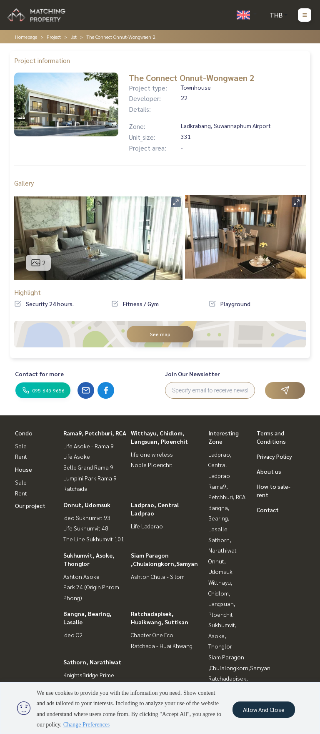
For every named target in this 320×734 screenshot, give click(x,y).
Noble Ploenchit (151, 464)
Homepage (26, 36)
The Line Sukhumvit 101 (93, 539)
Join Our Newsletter (192, 373)
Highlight (27, 292)
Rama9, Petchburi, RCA (94, 433)
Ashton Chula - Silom (158, 576)
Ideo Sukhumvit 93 (86, 517)
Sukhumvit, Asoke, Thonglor (222, 635)
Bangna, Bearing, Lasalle (219, 518)
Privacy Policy (274, 456)
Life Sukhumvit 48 (85, 528)
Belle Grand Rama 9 (88, 467)
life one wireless (152, 454)
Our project (30, 505)
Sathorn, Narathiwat (92, 662)
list (73, 36)
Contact (268, 509)
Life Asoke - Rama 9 (88, 446)
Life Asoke (76, 456)
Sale (21, 446)
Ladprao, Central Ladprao (220, 464)
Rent (21, 456)
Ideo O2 (73, 634)
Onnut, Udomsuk (86, 504)
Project (54, 36)
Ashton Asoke (81, 576)
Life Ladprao (147, 526)
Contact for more (39, 373)
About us (269, 471)
